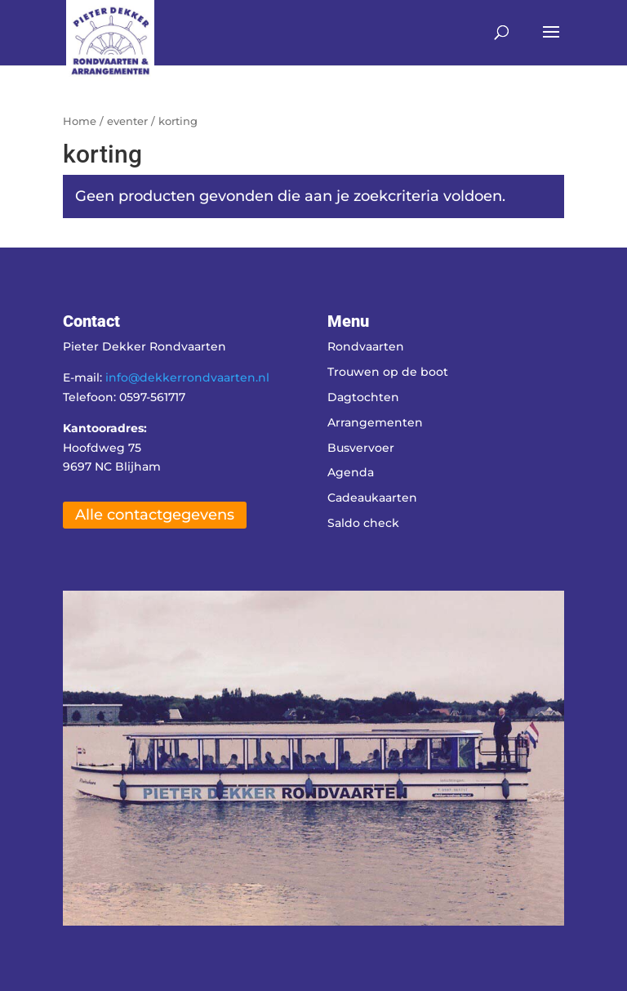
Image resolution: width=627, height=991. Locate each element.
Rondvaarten (365, 346)
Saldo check (363, 523)
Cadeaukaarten (372, 497)
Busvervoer (360, 447)
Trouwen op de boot (387, 371)
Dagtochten (363, 397)
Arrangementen (375, 422)
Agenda (350, 472)
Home (79, 121)
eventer (127, 121)
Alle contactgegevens (154, 515)
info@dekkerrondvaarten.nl (187, 377)
